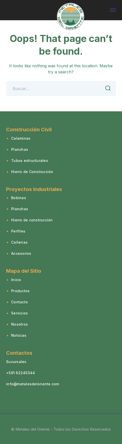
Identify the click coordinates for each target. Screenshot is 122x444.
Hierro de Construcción (32, 172)
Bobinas (18, 198)
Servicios (19, 313)
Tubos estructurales (29, 160)
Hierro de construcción (32, 220)
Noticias (18, 335)
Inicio (16, 280)
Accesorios (21, 253)
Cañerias (19, 242)
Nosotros (19, 324)
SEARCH (107, 88)
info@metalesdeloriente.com (32, 384)
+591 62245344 (20, 373)
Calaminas (20, 138)
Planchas (19, 149)
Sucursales (16, 362)
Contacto (19, 302)
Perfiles (18, 231)
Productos (20, 291)
